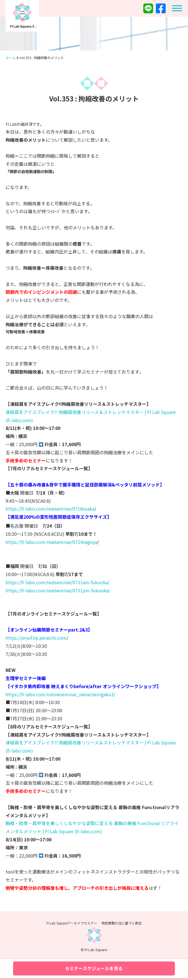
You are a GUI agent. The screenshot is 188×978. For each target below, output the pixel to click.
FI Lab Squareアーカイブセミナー (71, 923)
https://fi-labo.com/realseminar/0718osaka (50, 508)
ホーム (11, 57)
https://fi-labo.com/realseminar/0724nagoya (51, 542)
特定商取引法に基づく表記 (121, 923)
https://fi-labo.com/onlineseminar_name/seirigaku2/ (60, 694)
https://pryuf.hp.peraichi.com (36, 637)
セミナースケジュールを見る (94, 968)
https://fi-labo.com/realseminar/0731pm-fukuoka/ (58, 590)
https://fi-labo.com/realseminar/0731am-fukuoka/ (58, 582)
